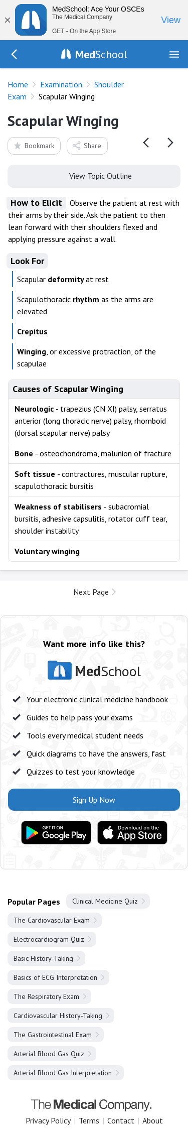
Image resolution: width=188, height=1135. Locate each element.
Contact (120, 1120)
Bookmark (33, 145)
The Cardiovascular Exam (52, 920)
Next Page (91, 592)
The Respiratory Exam (46, 996)
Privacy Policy (48, 1120)
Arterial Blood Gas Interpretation (63, 1072)
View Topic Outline (94, 175)
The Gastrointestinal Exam (53, 1034)
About (152, 1120)
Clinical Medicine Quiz (105, 901)
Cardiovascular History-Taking (58, 1015)
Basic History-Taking (43, 958)
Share (86, 145)
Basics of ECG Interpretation (55, 977)
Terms (89, 1120)
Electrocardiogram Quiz (49, 939)
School (101, 54)
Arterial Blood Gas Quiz (49, 1053)
